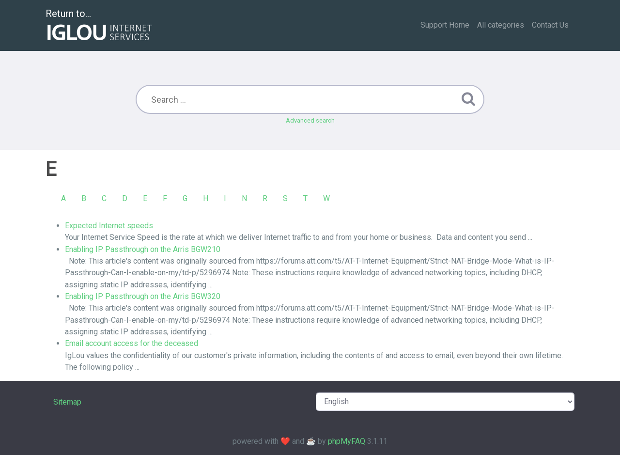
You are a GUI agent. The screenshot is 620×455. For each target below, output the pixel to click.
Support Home (444, 25)
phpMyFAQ (346, 441)
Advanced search (310, 120)
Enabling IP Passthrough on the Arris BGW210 (142, 249)
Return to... (100, 26)
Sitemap (67, 402)
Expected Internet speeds (109, 225)
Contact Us (550, 25)
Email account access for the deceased (131, 343)
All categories (500, 25)
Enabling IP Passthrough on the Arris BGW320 (142, 296)
